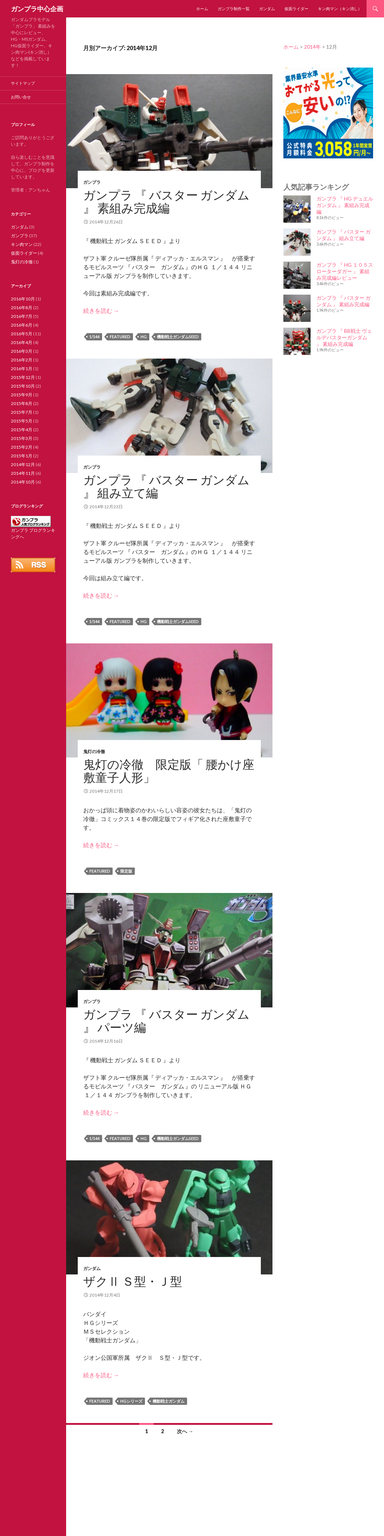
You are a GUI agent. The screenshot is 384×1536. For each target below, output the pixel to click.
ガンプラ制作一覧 (234, 8)
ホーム (202, 8)
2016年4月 (21, 342)
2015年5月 (21, 421)
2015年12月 (23, 377)
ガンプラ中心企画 (37, 9)
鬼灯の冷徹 (94, 751)
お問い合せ (21, 96)
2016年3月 (21, 351)
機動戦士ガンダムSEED (178, 336)
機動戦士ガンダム (169, 1401)
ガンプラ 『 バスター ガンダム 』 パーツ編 (166, 1020)
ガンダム (267, 8)
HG (144, 336)
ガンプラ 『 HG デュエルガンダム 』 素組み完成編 (344, 205)
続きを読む (101, 310)
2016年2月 (21, 360)
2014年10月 (23, 482)
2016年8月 (21, 307)
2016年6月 (21, 325)
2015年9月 (21, 394)
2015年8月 (21, 403)
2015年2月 (21, 447)
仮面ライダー (296, 8)
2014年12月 (23, 464)
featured (120, 336)
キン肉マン (22, 244)
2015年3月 (21, 438)
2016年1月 (21, 368)
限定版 (126, 871)
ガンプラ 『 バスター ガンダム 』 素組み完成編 (166, 201)
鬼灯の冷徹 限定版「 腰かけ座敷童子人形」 (168, 770)
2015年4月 (21, 429)
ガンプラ (92, 182)
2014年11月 (23, 473)
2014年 (312, 47)
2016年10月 (23, 299)
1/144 (94, 336)
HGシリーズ (131, 1401)
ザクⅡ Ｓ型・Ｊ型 (132, 1281)
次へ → (185, 1431)
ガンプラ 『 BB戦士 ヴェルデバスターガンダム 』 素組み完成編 (344, 337)
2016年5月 (21, 333)
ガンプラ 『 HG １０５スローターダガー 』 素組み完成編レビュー (344, 271)
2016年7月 (21, 316)
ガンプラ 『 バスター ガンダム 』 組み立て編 (166, 486)
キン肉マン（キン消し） (340, 8)
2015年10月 (23, 386)
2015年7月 (21, 412)
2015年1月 (21, 455)
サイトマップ (23, 83)
